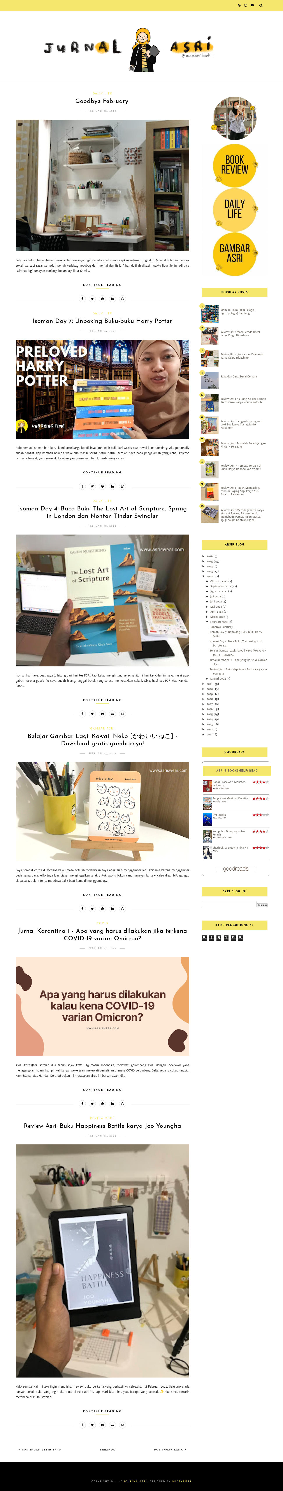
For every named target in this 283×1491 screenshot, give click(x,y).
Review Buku (102, 1118)
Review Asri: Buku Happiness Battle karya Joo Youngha (102, 1126)
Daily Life (102, 93)
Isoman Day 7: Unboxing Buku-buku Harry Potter (102, 321)
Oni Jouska (219, 814)
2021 (210, 683)
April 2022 (217, 611)
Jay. (216, 850)
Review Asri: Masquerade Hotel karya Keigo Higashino (240, 333)
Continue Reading (102, 285)
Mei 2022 (216, 606)
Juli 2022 (216, 596)
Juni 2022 (216, 601)
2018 (210, 699)
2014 (210, 719)
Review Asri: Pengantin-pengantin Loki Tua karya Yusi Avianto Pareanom (242, 424)
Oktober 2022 (219, 581)
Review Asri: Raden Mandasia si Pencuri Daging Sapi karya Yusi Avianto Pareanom (240, 491)
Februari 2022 (219, 621)
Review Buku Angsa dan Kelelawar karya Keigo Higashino (242, 356)
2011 (210, 734)
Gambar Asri (102, 728)
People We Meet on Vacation (231, 798)
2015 (210, 714)
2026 (210, 556)
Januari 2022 (218, 678)
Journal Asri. (136, 1481)
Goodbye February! (102, 101)
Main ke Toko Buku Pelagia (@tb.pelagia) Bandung (238, 311)
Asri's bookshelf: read (237, 771)
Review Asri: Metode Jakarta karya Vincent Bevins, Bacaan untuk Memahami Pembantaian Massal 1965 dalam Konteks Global (242, 515)
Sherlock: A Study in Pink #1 (230, 847)
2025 (210, 561)
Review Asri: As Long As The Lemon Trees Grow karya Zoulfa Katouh (243, 400)
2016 (210, 709)
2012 (210, 729)
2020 (210, 689)
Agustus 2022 (219, 591)
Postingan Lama (169, 1450)
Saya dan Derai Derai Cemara (239, 376)
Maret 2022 (218, 616)
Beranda (107, 1450)
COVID (102, 923)
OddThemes (182, 1481)
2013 (210, 724)
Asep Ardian (220, 817)
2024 (210, 566)
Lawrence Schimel (223, 837)
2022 (210, 576)
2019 (210, 694)
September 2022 (221, 586)
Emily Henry (220, 801)
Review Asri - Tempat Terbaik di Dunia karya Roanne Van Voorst (241, 467)
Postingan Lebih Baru (41, 1450)
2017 (210, 704)
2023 (210, 571)
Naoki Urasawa (222, 788)
